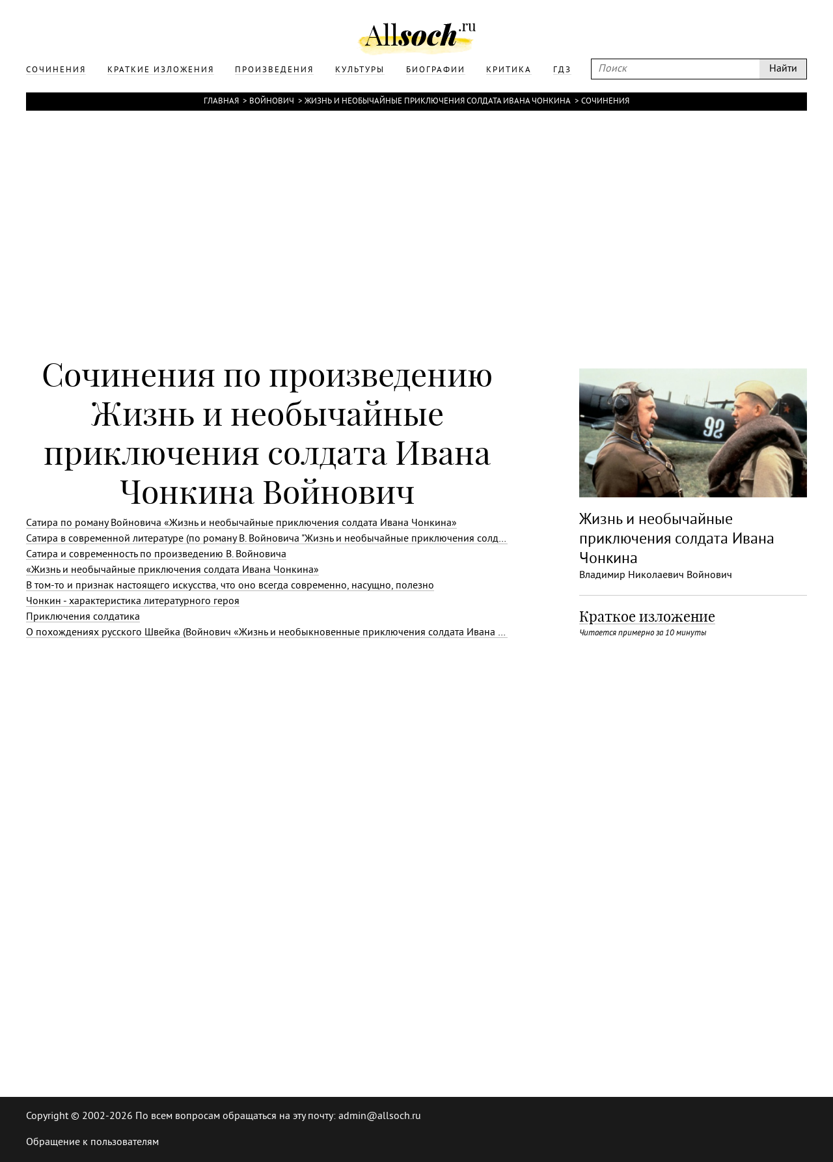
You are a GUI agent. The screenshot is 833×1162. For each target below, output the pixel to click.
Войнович (271, 101)
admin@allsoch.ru (379, 1116)
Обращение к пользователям (92, 1142)
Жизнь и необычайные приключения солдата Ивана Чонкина (438, 101)
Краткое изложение (647, 616)
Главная (221, 101)
